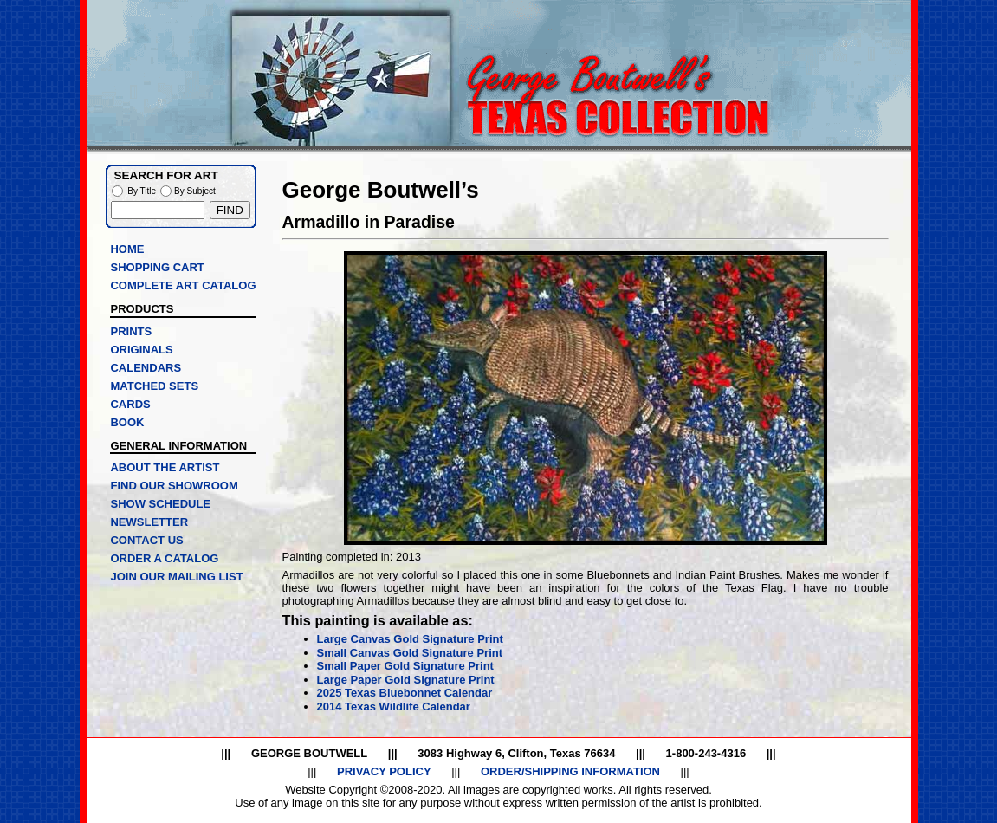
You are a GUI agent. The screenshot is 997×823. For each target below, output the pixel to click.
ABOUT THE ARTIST (164, 467)
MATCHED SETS (154, 385)
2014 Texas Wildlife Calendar (393, 706)
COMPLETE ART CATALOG (183, 285)
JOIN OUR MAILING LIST (176, 576)
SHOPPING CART (157, 267)
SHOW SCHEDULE (160, 503)
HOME (127, 249)
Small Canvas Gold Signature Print (410, 652)
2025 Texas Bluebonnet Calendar (405, 692)
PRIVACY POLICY (384, 771)
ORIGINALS (141, 349)
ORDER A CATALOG (164, 558)
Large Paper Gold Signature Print (406, 679)
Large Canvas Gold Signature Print (410, 638)
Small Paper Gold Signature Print (405, 665)
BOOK (127, 422)
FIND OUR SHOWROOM (173, 485)
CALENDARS (145, 367)
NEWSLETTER (149, 521)
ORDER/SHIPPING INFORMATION (570, 771)
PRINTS (131, 331)
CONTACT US (146, 540)
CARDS (130, 404)
